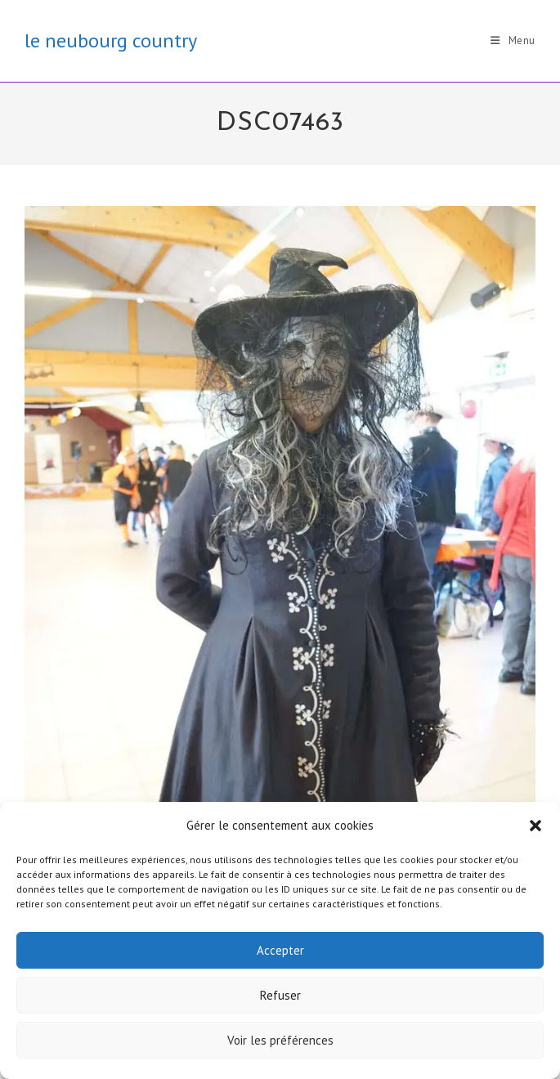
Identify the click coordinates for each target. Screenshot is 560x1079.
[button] (535, 825)
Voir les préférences (280, 1040)
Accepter (280, 950)
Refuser (280, 995)
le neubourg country (111, 40)
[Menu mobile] (513, 40)
